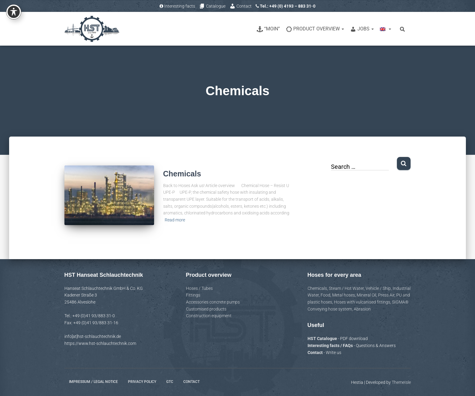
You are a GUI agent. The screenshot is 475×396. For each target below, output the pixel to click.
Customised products (206, 309)
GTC (169, 382)
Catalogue (212, 6)
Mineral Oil (366, 295)
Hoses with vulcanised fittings (362, 302)
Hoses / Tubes (199, 288)
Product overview (315, 29)
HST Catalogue (323, 338)
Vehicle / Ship (378, 288)
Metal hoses (343, 295)
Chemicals (182, 173)
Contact (240, 6)
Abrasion (362, 309)
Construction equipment (209, 315)
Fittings (193, 295)
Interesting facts (177, 6)
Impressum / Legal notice (93, 382)
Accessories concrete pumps (213, 302)
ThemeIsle (401, 382)
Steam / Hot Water (346, 288)
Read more (175, 219)
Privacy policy (142, 382)
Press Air (386, 295)
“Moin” (268, 29)
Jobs (362, 29)
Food (325, 295)
